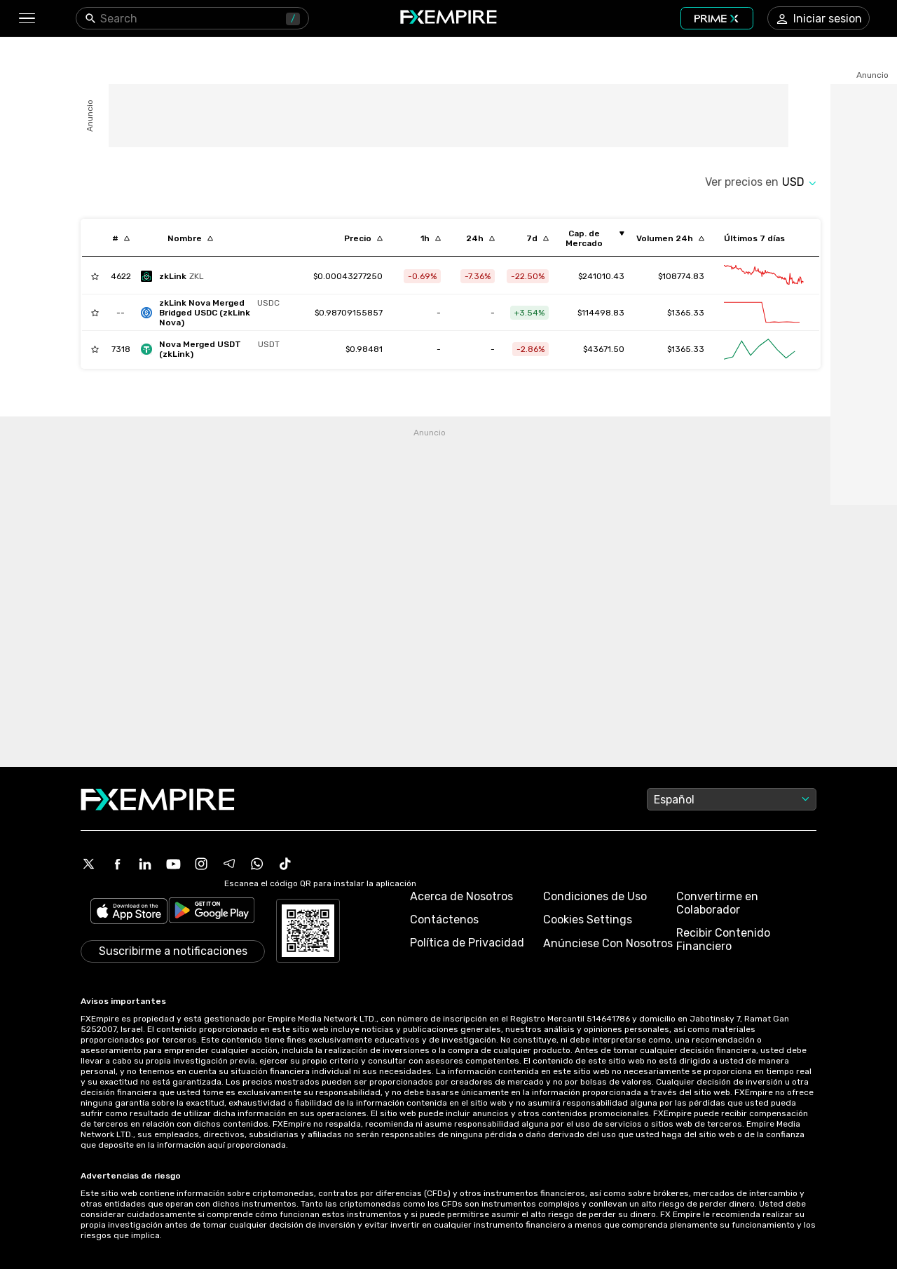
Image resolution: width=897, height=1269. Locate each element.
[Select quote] (799, 182)
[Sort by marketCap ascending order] (589, 238)
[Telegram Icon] (229, 863)
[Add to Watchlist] (95, 276)
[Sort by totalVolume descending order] (670, 238)
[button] (26, 19)
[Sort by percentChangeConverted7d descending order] (537, 238)
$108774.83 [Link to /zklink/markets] (681, 276)
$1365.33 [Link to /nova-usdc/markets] (685, 313)
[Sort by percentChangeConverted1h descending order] (430, 238)
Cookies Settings (587, 919)
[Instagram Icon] (201, 863)
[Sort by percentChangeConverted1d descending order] (480, 238)
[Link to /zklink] (348, 276)
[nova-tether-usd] (214, 349)
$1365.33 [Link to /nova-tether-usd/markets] (685, 349)
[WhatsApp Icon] (257, 863)
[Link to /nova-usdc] (349, 313)
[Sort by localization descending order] (190, 238)
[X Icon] (89, 863)
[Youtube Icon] (173, 863)
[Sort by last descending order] (363, 238)
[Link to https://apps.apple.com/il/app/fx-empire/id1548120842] (128, 912)
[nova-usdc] (214, 312)
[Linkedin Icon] (145, 863)
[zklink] (176, 276)
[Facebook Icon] (117, 863)
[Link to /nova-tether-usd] (364, 349)
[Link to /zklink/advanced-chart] (764, 276)
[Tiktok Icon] (285, 863)
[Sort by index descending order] (121, 238)
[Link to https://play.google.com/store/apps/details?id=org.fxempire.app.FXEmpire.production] (211, 912)
